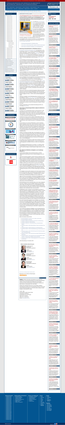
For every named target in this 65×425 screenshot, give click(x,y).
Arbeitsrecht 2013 (9, 35)
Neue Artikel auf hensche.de (19, 399)
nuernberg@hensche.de (10, 105)
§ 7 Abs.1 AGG (25, 54)
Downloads (42, 397)
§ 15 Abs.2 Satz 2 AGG (32, 97)
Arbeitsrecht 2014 (8, 407)
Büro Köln (48, 407)
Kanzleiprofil (35, 8)
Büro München (49, 408)
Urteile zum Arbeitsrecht (33, 7)
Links (41, 401)
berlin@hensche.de (9, 79)
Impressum (49, 399)
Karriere (42, 399)
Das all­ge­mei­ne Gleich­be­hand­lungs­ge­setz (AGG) (28, 50)
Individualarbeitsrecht (32, 397)
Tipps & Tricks (15, 8)
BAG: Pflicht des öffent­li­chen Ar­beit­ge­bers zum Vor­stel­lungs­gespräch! (32, 46)
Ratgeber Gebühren (27, 8)
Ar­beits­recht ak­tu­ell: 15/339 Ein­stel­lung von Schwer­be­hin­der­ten (32, 227)
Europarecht (10, 45)
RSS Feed (42, 402)
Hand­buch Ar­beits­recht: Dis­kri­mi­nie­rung (28, 221)
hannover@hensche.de (10, 92)
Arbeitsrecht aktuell (12, 7)
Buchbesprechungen (18, 396)
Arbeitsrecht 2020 (9, 25)
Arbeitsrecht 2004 (8, 416)
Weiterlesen (51, 124)
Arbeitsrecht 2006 (8, 414)
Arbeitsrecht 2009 (8, 412)
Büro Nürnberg (49, 409)
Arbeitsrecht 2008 (9, 48)
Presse (38, 7)
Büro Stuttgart (49, 410)
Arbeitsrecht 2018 (9, 28)
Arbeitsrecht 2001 (9, 58)
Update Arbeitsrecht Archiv (10, 71)
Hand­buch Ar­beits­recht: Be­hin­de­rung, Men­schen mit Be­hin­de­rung (32, 220)
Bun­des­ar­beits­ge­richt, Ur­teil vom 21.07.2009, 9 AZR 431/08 (31, 218)
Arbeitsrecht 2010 (9, 39)
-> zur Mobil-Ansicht (9, 13)
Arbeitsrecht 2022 (9, 22)
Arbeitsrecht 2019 (9, 26)
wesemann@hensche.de (30, 267)
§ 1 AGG (36, 52)
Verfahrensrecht (31, 401)
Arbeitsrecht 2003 (9, 55)
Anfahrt (7, 80)
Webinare (32, 8)
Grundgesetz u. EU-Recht (33, 396)
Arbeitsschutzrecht (32, 398)
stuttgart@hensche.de (10, 109)
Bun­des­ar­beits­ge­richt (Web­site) (27, 219)
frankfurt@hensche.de (10, 83)
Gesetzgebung (11, 46)
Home (8, 7)
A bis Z (42, 396)
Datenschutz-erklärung (49, 400)
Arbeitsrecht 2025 (9, 18)
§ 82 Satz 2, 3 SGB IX (31, 85)
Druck (41, 398)
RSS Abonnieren (8, 423)
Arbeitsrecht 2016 (9, 31)
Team (48, 398)
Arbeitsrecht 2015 (9, 32)
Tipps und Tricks (8, 59)
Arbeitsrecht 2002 (9, 56)
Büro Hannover (49, 406)
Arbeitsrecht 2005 (9, 52)
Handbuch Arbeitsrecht (18, 7)
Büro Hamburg (49, 405)
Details (10, 80)
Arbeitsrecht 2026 (8, 396)
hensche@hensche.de (30, 251)
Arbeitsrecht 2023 (9, 21)
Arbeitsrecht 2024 (9, 19)
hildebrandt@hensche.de (30, 259)
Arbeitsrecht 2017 (9, 29)
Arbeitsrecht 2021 (8, 401)
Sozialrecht (30, 400)
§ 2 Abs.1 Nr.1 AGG (40, 53)
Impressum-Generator (10, 8)
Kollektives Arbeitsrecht (32, 399)
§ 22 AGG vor (42, 59)
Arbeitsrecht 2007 (9, 49)
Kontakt (42, 400)
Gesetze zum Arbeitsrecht (26, 7)
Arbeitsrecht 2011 (9, 38)
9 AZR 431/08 (26, 105)
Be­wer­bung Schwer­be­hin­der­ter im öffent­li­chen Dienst (30, 43)
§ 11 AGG (26, 70)
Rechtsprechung (11, 42)
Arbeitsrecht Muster (20, 8)
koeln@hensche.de (9, 96)
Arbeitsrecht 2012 (9, 36)
